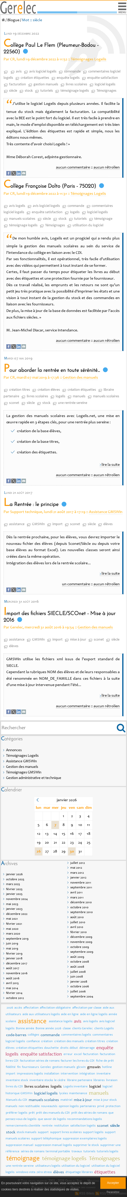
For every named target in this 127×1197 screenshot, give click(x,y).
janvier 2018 (14, 958)
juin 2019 (12, 943)
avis (19, 72)
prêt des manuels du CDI (53, 1113)
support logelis (93, 1132)
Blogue (13, 20)
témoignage (103, 219)
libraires (99, 1080)
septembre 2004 (81, 996)
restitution (61, 1126)
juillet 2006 (78, 991)
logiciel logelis (105, 84)
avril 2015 (12, 983)
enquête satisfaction (102, 78)
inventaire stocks (41, 1080)
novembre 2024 (17, 899)
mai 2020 (12, 929)
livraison (111, 1080)
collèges (33, 1035)
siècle (13, 91)
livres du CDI (14, 1086)
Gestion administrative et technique (33, 778)
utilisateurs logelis (47, 1166)
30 (72, 851)
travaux (77, 1151)
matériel (66, 1100)
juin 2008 (76, 977)
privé (100, 1106)
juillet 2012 (77, 863)
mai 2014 (12, 988)
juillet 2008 (78, 972)
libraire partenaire (79, 1080)
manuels (79, 396)
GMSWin (38, 524)
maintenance (78, 1093)
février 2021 (14, 924)
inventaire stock (17, 1080)
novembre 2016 (16, 973)
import (57, 524)
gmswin (94, 1067)
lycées (63, 1093)
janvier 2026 (14, 874)
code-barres (16, 1035)
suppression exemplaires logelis (85, 1138)
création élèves (49, 390)
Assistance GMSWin (105, 512)
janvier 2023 (14, 909)
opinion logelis (69, 1106)
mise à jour (78, 640)
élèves (108, 524)
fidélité (11, 1067)
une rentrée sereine (72, 403)
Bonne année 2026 (48, 1028)
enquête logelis (68, 78)
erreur (68, 1054)
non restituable (29, 1106)
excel (78, 1054)
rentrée (47, 1126)
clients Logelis (104, 1028)
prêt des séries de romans (89, 1113)
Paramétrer (113, 1192)
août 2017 (12, 968)
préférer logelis (16, 1113)
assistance (16, 524)
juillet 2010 (77, 922)
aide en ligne (70, 1014)
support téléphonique (46, 1138)
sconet (14, 403)
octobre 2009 (79, 947)
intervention (69, 1074)
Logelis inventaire (75, 1086)
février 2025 (14, 889)
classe (67, 1028)
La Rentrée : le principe (31, 504)
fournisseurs (30, 1067)
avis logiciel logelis (42, 72)
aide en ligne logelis (93, 1014)
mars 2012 (77, 873)
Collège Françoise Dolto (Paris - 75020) (50, 186)
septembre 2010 (81, 912)
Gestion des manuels (80, 378)
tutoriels (46, 91)
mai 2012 (76, 868)
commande (72, 72)
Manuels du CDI (16, 1100)
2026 (10, 1008)
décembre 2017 (16, 963)
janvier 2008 (78, 982)
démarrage (87, 1048)
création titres (19, 390)
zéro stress (44, 1172)
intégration (87, 1074)
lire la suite (111, 465)
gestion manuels (46, 84)
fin (19, 1067)
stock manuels (26, 1132)
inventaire (104, 1074)
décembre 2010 (81, 902)
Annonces (14, 750)
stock (29, 91)
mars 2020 (13, 934)
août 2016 (12, 978)
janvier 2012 (78, 878)
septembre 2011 (81, 887)
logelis (75, 212)
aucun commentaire (73, 167)
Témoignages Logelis (88, 59)
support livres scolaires (66, 1132)
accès (18, 1008)
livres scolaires (76, 84)
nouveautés (49, 1106)
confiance (33, 1041)
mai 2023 (12, 904)
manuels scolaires (22, 219)
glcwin (81, 1067)
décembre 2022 (16, 914)
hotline (107, 1067)
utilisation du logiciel (88, 225)
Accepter (113, 1183)
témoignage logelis (74, 91)
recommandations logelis (84, 1119)
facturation (17, 84)
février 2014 (14, 993)
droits (64, 1048)
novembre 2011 (80, 883)
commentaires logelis (76, 1035)
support (43, 1132)
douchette (51, 1048)
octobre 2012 (15, 998)
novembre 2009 (81, 942)
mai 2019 (12, 948)
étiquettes (104, 1172)
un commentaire (76, 584)
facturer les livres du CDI (77, 1061)
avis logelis (17, 206)
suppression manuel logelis (53, 1145)
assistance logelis (60, 1021)
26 (39, 851)
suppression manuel (19, 1145)
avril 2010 (76, 927)
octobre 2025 (15, 879)
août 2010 (77, 917)
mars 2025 (13, 884)
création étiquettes (35, 78)
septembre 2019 (17, 939)
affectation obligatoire (55, 1008)
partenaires (88, 1106)
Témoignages (106, 91)
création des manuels (69, 1041)
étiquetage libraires (79, 1172)
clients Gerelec (82, 1028)
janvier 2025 (14, 894)
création (47, 1041)
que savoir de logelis (52, 1119)
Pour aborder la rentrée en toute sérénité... (52, 370)
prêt (32, 1113)
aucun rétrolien (106, 167)
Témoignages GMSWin (23, 772)
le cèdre (60, 1080)
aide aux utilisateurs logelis (41, 1014)
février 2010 (78, 932)
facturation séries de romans (39, 1061)
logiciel (95, 1087)
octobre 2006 (79, 986)
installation (51, 1074)
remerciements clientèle (23, 1126)
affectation (31, 1008)
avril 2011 (76, 892)
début (74, 1048)
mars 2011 (77, 897)
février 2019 (14, 954)
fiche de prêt (105, 1061)
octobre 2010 (79, 907)
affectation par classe (87, 1008)
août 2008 (77, 967)
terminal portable (58, 1151)
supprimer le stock (86, 1145)
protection (113, 1106)
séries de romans (32, 1151)
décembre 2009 (81, 937)
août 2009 (77, 957)
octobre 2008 (79, 962)
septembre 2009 (81, 952)
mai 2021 (12, 919)
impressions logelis (30, 1074)
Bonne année (25, 1028)
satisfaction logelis (83, 1126)
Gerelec (45, 1067)
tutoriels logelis (107, 1151)
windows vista (25, 1172)
